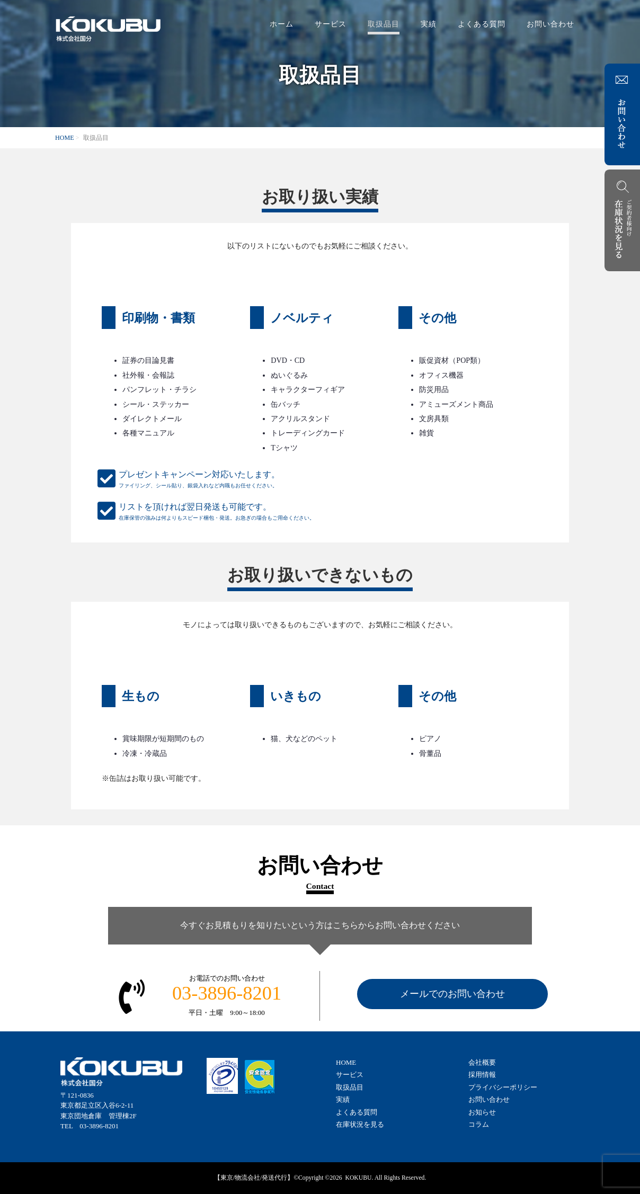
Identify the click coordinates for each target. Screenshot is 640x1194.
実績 (429, 24)
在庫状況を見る (360, 1124)
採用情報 (482, 1075)
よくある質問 (481, 24)
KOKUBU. (359, 1177)
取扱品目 (383, 24)
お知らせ (482, 1112)
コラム (478, 1124)
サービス (330, 24)
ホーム (282, 24)
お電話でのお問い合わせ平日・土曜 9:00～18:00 (226, 995)
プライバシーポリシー (502, 1087)
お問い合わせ (550, 24)
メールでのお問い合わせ (452, 993)
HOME (64, 137)
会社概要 (482, 1062)
